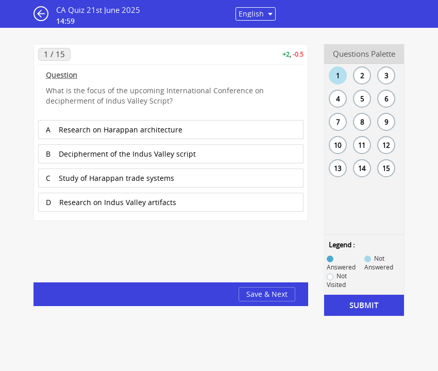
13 (337, 168)
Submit (363, 305)
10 (337, 145)
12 (386, 145)
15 (386, 168)
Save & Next (267, 294)
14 (361, 168)
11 (361, 145)
